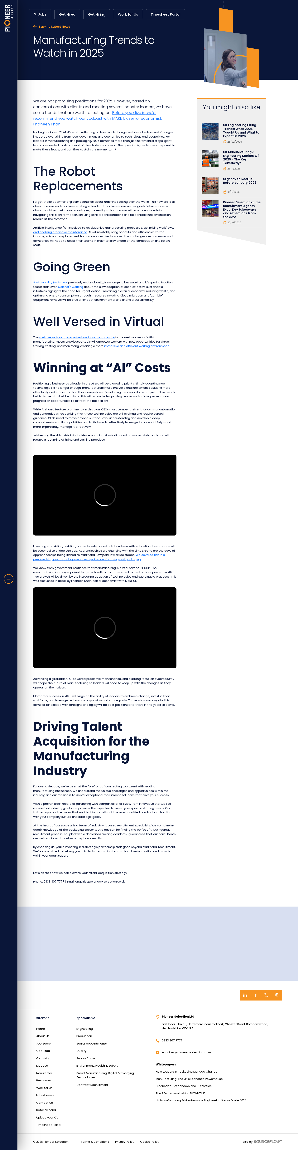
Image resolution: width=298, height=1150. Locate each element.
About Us (42, 1036)
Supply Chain (85, 1058)
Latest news (45, 1095)
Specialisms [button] (85, 1018)
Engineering (84, 1029)
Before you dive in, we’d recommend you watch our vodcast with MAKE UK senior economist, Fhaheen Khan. (97, 118)
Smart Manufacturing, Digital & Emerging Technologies (105, 1075)
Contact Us (44, 1103)
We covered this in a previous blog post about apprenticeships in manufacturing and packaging (99, 557)
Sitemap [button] (43, 1018)
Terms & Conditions (95, 1142)
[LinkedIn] (245, 995)
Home (40, 1029)
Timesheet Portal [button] (165, 14)
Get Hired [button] (67, 14)
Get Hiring (43, 1058)
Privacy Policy (124, 1142)
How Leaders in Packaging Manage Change (186, 1071)
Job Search (44, 1043)
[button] (40, 14)
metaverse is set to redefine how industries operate (77, 337)
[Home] (8, 18)
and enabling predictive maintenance (60, 232)
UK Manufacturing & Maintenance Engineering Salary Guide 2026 (201, 1100)
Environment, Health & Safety (97, 1066)
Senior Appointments (91, 1043)
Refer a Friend (46, 1110)
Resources (43, 1080)
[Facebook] (255, 995)
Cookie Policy (149, 1142)
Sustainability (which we (50, 282)
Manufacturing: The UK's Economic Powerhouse (189, 1079)
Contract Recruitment (92, 1085)
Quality (81, 1051)
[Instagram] (277, 995)
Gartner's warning (70, 287)
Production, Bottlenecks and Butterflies (184, 1086)
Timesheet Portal (48, 1125)
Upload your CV (47, 1117)
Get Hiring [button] (96, 14)
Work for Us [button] (128, 14)
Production (84, 1036)
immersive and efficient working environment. (136, 346)
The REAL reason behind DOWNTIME (180, 1093)
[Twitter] (266, 995)
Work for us (44, 1088)
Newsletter (44, 1073)
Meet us (42, 1066)
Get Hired (43, 1051)
